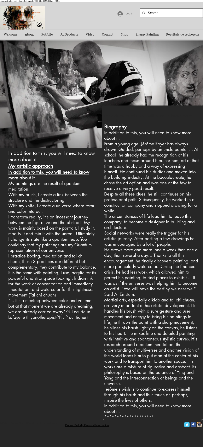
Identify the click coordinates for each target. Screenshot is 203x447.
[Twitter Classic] (187, 424)
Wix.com (52, 423)
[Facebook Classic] (193, 424)
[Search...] (171, 13)
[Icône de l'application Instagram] (199, 424)
